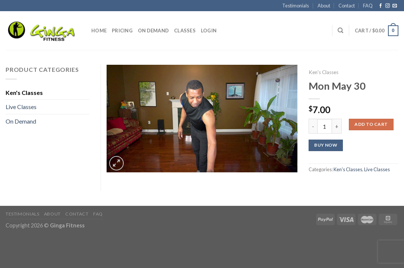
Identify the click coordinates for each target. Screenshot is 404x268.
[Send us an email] (394, 6)
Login (209, 31)
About (324, 6)
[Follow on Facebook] (380, 6)
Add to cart (371, 124)
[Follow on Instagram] (387, 6)
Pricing (122, 31)
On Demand (153, 31)
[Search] (340, 30)
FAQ (368, 6)
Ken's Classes (323, 72)
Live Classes (377, 169)
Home (99, 31)
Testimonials (295, 6)
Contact (346, 6)
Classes (185, 31)
